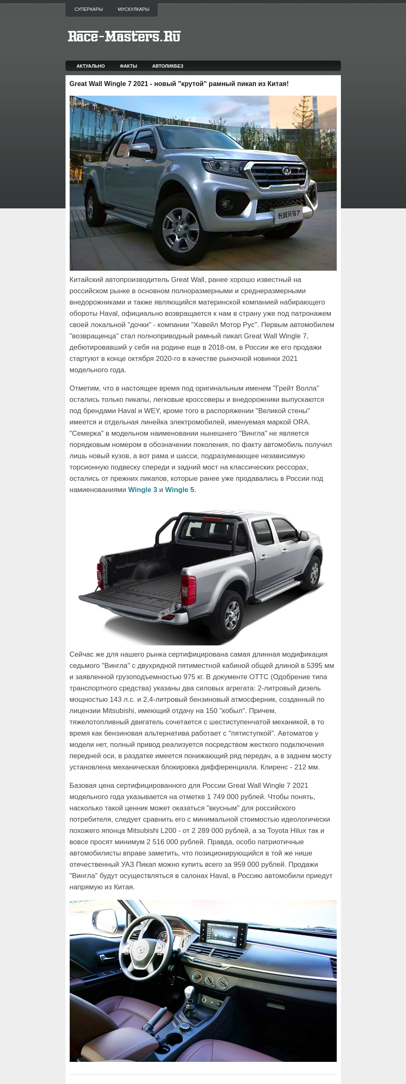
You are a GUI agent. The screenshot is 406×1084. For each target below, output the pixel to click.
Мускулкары (133, 9)
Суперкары (89, 9)
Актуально (90, 66)
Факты (128, 66)
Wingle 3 (142, 490)
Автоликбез (168, 66)
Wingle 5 (179, 490)
